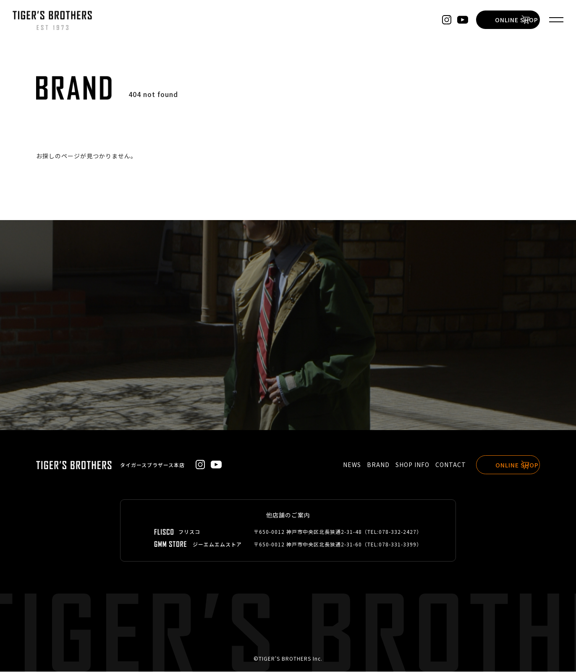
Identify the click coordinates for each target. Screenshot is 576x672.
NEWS (339, 465)
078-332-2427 (397, 532)
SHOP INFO (400, 465)
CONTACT (438, 465)
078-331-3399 (397, 544)
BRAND (365, 465)
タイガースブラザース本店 (152, 464)
